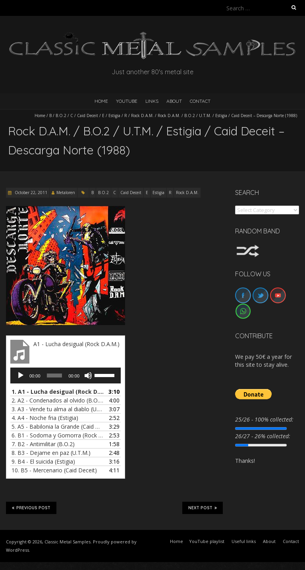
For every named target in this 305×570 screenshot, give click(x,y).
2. (58, 400)
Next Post (202, 508)
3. (58, 409)
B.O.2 (61, 115)
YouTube (126, 101)
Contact (200, 101)
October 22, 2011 (30, 192)
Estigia (114, 115)
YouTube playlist (206, 541)
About (174, 101)
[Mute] (88, 375)
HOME (101, 101)
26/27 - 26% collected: (262, 436)
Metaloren (65, 192)
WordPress (17, 550)
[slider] (54, 375)
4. (45, 418)
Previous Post (31, 508)
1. (58, 391)
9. (43, 461)
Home (40, 115)
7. (43, 444)
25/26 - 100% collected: (264, 419)
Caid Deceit (87, 115)
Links (151, 101)
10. (54, 470)
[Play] (21, 375)
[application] (65, 375)
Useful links (244, 541)
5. (58, 426)
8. (51, 452)
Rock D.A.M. (142, 115)
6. (58, 435)
